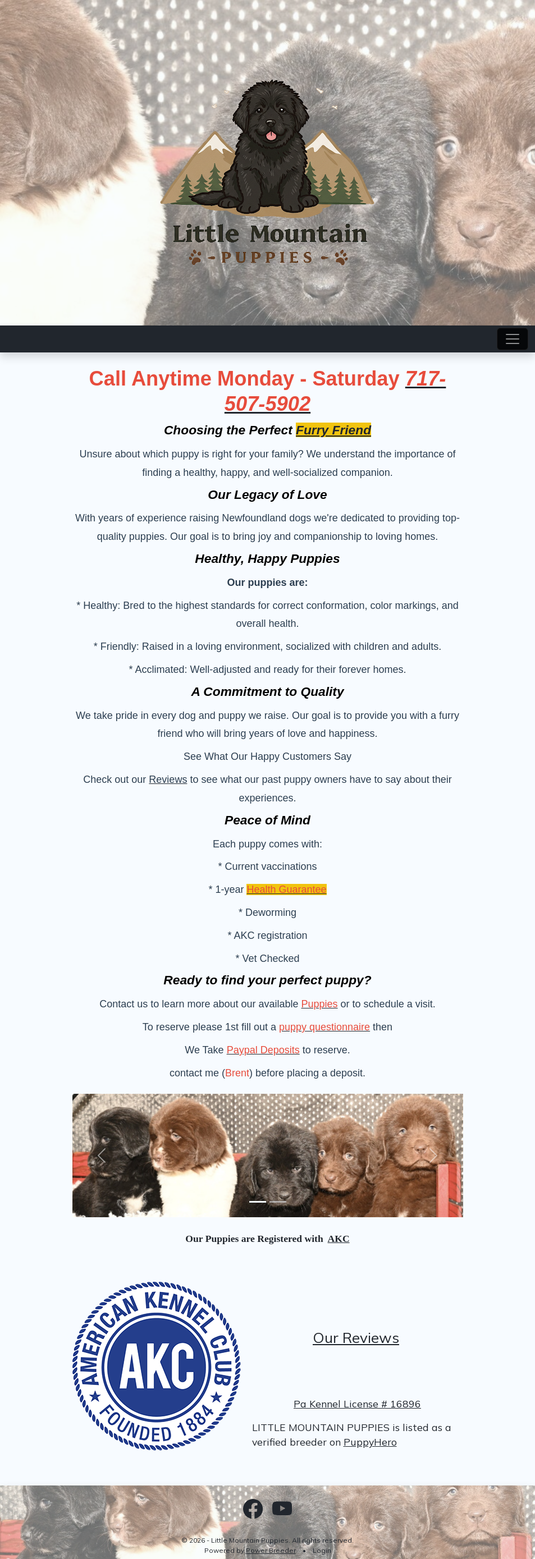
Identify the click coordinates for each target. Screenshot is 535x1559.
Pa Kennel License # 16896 (357, 1403)
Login (322, 1550)
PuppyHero (370, 1442)
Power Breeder (271, 1550)
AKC (339, 1238)
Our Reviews (356, 1337)
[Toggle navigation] (512, 339)
